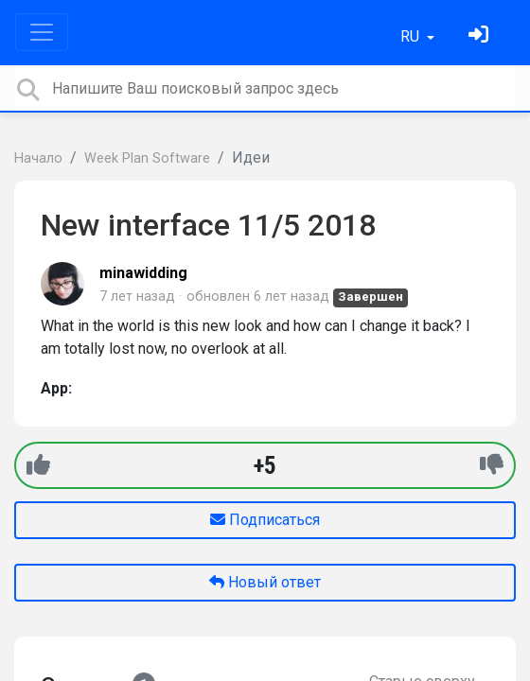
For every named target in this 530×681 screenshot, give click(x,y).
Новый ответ (265, 582)
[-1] (492, 465)
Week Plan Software (147, 158)
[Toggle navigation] (41, 32)
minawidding (143, 273)
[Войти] (481, 36)
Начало (38, 158)
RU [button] (411, 36)
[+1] (38, 465)
